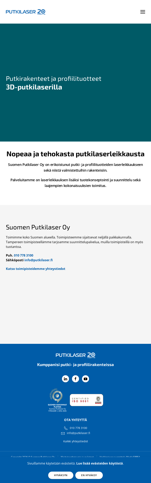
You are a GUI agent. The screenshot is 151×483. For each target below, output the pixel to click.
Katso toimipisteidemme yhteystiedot (35, 269)
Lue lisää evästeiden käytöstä (99, 463)
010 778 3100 (23, 255)
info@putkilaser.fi (38, 260)
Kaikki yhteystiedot (75, 441)
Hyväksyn (60, 475)
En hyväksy (89, 475)
